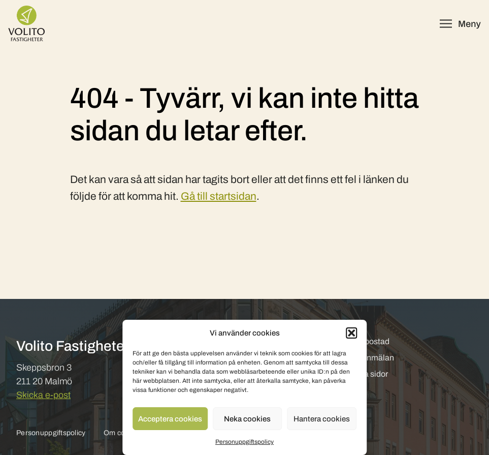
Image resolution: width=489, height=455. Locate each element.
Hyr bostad (369, 341)
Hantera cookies (322, 419)
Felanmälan (372, 357)
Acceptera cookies (170, 419)
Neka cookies (247, 419)
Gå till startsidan (218, 196)
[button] (351, 333)
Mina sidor (369, 374)
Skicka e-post (43, 395)
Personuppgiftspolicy (244, 441)
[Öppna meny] (460, 24)
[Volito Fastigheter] (26, 23)
